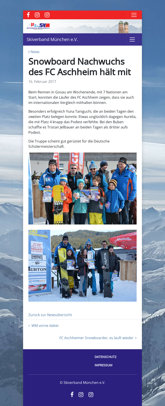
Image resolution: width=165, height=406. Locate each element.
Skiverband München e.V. (52, 39)
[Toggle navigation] (134, 15)
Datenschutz (105, 357)
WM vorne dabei (43, 325)
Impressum (103, 365)
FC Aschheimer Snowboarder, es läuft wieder (98, 337)
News (35, 51)
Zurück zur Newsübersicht (50, 314)
